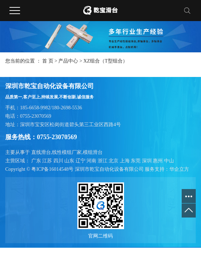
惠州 (158, 160)
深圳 (147, 160)
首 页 (47, 61)
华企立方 (179, 169)
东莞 (136, 160)
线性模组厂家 (67, 152)
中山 (169, 160)
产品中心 (68, 61)
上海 (125, 160)
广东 (37, 160)
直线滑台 (41, 152)
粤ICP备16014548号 (52, 169)
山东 (70, 160)
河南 (92, 160)
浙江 (103, 160)
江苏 (47, 160)
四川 (59, 160)
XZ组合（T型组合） (105, 61)
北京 (114, 160)
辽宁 (81, 160)
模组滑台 (93, 152)
